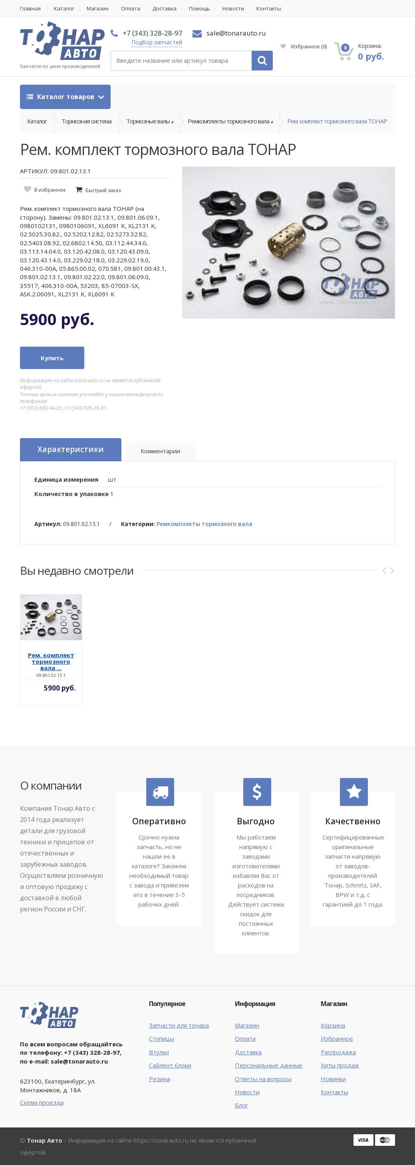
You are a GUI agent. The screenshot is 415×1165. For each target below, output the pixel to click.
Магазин (98, 9)
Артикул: (48, 524)
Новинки (333, 1079)
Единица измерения (66, 479)
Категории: (138, 524)
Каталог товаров (61, 96)
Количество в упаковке (71, 494)
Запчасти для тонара (179, 1025)
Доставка (165, 9)
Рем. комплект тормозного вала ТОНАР (337, 121)
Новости (234, 9)
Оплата (131, 9)
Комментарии (160, 451)
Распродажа (338, 1052)
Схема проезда (42, 1102)
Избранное (303, 46)
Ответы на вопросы (263, 1079)
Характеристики (70, 450)
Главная (30, 9)
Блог (241, 1105)
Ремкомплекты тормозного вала (204, 524)
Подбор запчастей (156, 42)
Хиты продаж (340, 1065)
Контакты (269, 9)
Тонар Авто (44, 1140)
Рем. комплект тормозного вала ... (51, 661)
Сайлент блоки (170, 1065)
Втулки (159, 1052)
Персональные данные (268, 1065)
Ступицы (161, 1038)
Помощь (200, 9)
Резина (159, 1079)
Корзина (333, 1025)
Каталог (64, 9)
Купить (52, 358)
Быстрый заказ (103, 190)
